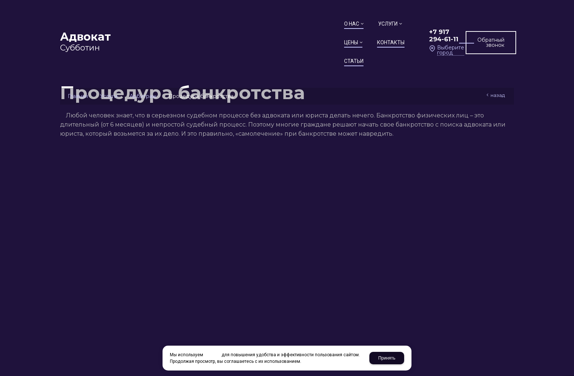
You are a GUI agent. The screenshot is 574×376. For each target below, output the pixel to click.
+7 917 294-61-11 (390, 21)
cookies (212, 354)
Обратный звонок (478, 25)
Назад (498, 95)
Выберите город (395, 30)
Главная (78, 96)
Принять (386, 358)
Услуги (109, 96)
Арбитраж (143, 96)
